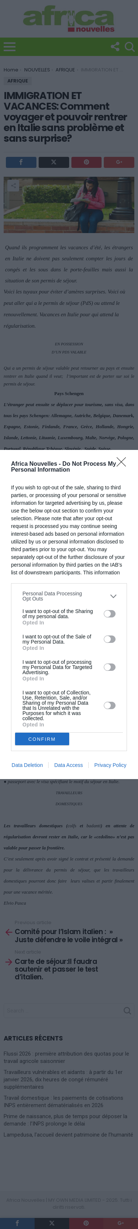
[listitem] (69, 596)
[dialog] (69, 614)
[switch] (110, 613)
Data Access (68, 765)
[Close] (124, 464)
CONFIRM (42, 739)
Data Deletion (27, 765)
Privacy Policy (110, 765)
